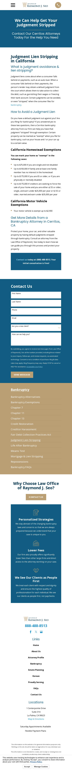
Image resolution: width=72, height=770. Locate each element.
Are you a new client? (20, 326)
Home (36, 645)
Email (14, 318)
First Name (16, 293)
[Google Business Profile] (41, 631)
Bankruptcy (36, 663)
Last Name (16, 302)
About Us (36, 651)
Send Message (22, 374)
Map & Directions (36, 719)
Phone (14, 310)
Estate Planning (36, 670)
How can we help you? (21, 334)
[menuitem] (25, 396)
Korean (36, 676)
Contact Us (36, 497)
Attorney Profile (36, 657)
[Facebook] (30, 631)
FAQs (36, 688)
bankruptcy (16, 105)
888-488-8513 (36, 625)
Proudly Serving (36, 682)
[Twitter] (36, 631)
